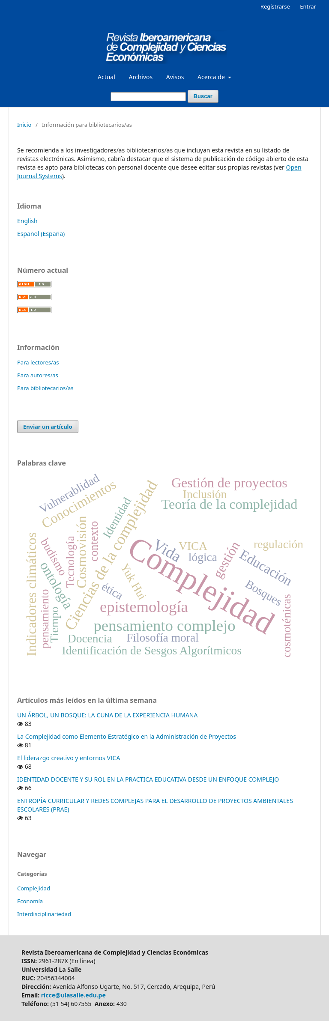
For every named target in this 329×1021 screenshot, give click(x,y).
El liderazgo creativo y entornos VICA (68, 758)
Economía (30, 901)
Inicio (24, 124)
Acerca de (211, 77)
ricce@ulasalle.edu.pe (73, 995)
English (27, 221)
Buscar (203, 96)
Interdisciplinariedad (44, 914)
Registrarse (275, 6)
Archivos (141, 77)
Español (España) (41, 234)
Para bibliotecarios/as (45, 388)
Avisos (175, 77)
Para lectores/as (38, 362)
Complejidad (33, 888)
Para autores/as (37, 375)
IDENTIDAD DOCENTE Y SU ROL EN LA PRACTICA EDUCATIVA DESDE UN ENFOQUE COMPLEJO (148, 779)
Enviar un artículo (47, 426)
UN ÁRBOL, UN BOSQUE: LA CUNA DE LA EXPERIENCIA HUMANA (107, 715)
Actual (106, 77)
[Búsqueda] (148, 96)
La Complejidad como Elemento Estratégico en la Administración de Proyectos (126, 736)
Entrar (308, 6)
